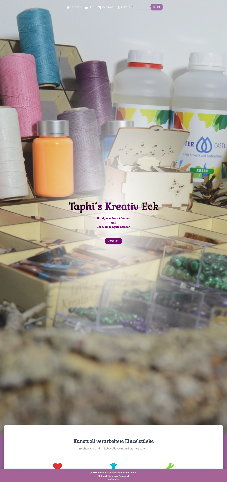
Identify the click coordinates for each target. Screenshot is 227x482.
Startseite (74, 7)
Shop (89, 7)
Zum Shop (113, 241)
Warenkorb (105, 7)
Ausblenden (114, 479)
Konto (122, 7)
